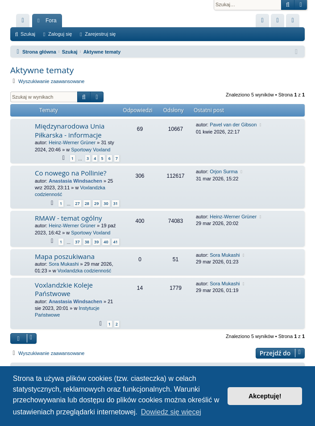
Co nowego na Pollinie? (70, 172)
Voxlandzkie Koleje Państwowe (64, 289)
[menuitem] (262, 20)
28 (87, 203)
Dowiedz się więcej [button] (171, 412)
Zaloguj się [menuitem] (279, 22)
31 (115, 203)
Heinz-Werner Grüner (72, 142)
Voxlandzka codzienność (84, 270)
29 (96, 203)
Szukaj (28, 34)
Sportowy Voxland (90, 149)
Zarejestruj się (100, 34)
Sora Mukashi (64, 264)
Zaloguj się (60, 34)
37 (77, 242)
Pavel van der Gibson (233, 124)
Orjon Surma (223, 171)
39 (96, 242)
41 (115, 242)
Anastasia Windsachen (75, 181)
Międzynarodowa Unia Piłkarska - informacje (69, 130)
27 (77, 203)
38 (87, 242)
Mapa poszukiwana (65, 256)
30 (106, 203)
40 (106, 242)
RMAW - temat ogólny (68, 217)
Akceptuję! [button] (265, 396)
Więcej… (24, 22)
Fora (51, 20)
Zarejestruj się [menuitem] (294, 22)
